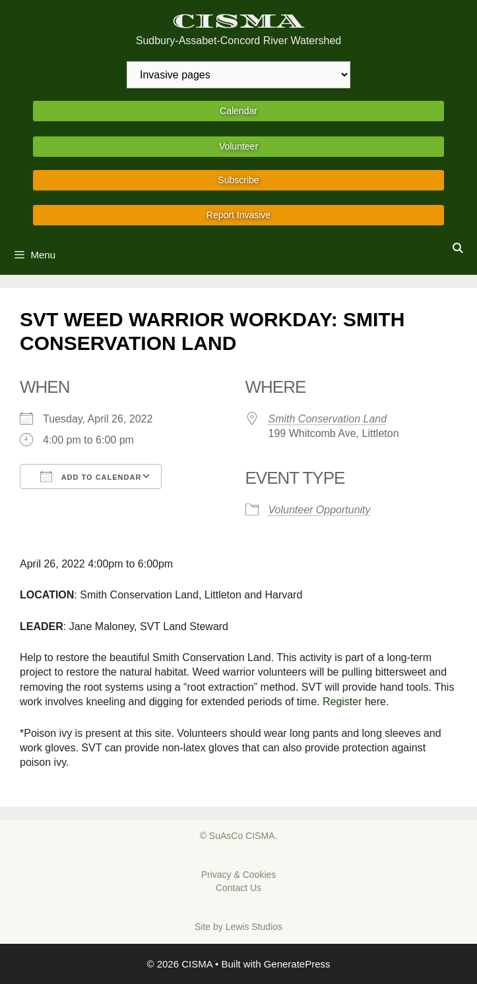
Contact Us (238, 888)
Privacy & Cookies (238, 874)
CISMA (238, 21)
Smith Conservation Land (328, 418)
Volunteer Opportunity (320, 509)
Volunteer (238, 146)
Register (342, 701)
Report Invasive (238, 215)
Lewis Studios (254, 926)
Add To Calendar (90, 476)
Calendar (238, 110)
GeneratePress (297, 964)
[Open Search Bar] (457, 248)
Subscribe (238, 180)
